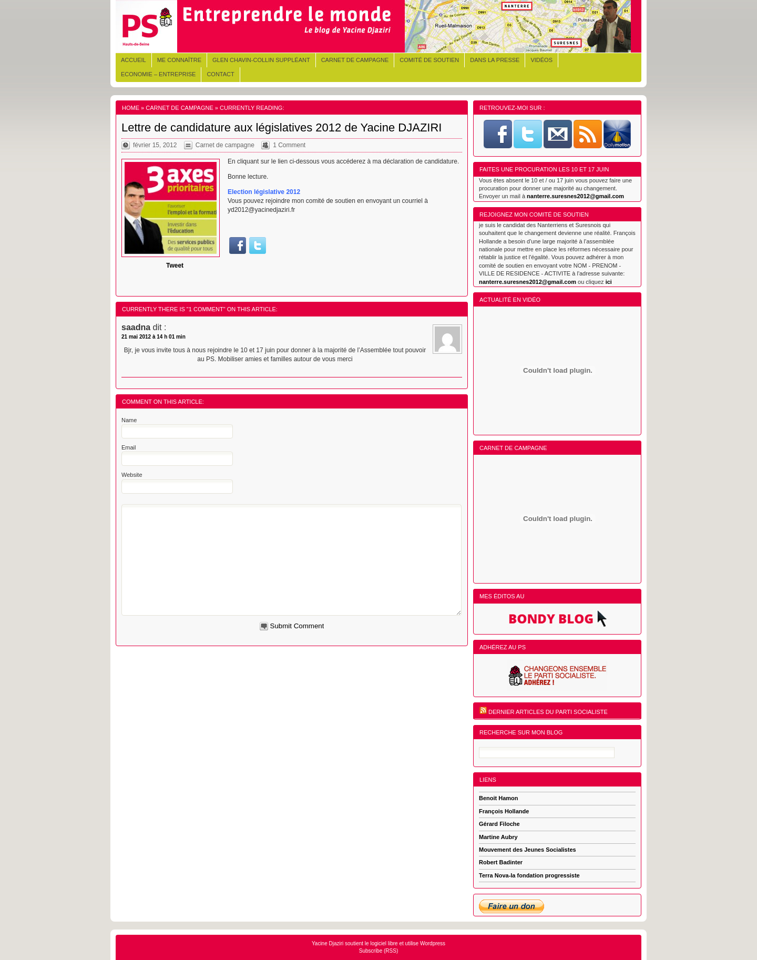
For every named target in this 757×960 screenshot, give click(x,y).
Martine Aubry (498, 837)
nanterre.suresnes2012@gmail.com (575, 196)
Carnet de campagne (355, 60)
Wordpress (432, 943)
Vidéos (541, 60)
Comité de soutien (429, 60)
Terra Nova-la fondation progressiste (529, 875)
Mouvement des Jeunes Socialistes (527, 849)
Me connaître (179, 60)
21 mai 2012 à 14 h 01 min (153, 337)
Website (131, 475)
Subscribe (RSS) (378, 951)
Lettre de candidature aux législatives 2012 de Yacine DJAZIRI (281, 127)
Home (130, 108)
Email (128, 447)
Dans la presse (494, 60)
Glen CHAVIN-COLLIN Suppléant (261, 60)
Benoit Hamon (498, 798)
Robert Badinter (501, 862)
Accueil (133, 60)
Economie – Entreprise (158, 74)
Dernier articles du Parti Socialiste (548, 712)
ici (609, 282)
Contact (220, 74)
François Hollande (504, 811)
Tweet (174, 265)
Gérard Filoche (499, 824)
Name (129, 420)
